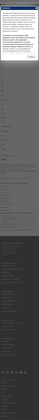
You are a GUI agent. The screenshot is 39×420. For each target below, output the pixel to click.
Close (36, 8)
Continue (31, 57)
